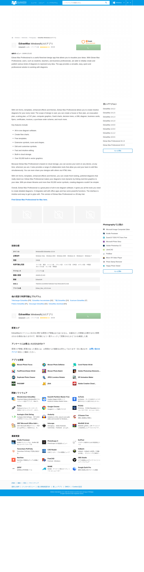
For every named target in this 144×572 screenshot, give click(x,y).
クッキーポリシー (28, 487)
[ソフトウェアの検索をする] (106, 3)
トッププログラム (52, 3)
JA (129, 3)
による (24, 47)
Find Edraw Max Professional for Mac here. (30, 200)
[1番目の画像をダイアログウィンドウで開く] (58, 214)
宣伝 (25, 483)
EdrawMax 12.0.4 (109, 129)
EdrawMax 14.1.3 (109, 117)
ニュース (34, 3)
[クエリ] (86, 3)
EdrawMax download (56, 304)
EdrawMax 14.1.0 (109, 121)
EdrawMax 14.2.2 (109, 109)
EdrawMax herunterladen (41, 300)
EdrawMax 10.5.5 (109, 137)
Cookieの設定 (77, 487)
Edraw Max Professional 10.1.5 (114, 141)
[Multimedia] (24, 38)
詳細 (13, 483)
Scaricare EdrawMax (77, 300)
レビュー (41, 3)
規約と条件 (15, 487)
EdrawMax (36, 43)
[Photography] (32, 38)
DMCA (67, 487)
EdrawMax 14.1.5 (109, 113)
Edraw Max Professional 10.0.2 (114, 145)
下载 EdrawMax (59, 300)
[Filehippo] (19, 3)
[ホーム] (12, 38)
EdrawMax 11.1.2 (109, 133)
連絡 (19, 483)
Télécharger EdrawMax (20, 300)
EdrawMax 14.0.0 (109, 125)
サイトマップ (34, 483)
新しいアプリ (57, 487)
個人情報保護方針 (43, 487)
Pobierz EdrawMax (18, 304)
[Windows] (17, 38)
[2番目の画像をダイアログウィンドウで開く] (90, 214)
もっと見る (117, 150)
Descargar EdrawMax (36, 304)
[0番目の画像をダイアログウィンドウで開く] (27, 214)
